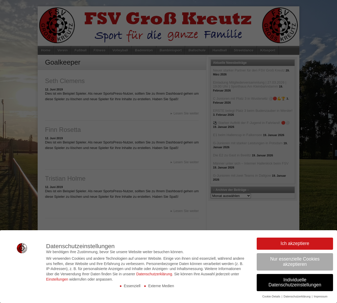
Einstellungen (57, 279)
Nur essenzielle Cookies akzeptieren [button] (295, 261)
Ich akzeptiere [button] (295, 243)
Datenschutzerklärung (154, 274)
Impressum (321, 296)
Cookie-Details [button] (271, 296)
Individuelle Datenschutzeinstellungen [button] (295, 282)
